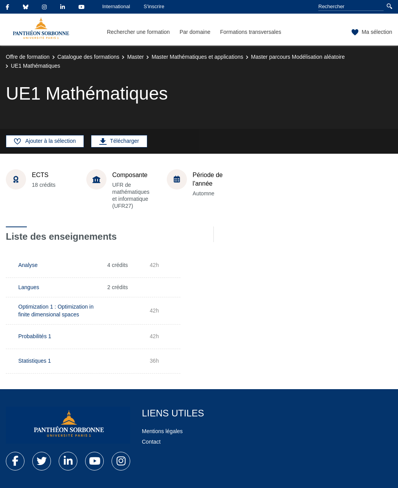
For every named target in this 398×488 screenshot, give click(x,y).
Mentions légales (162, 431)
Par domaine (195, 32)
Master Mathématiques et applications (197, 57)
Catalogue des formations (89, 57)
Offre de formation (28, 57)
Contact (151, 442)
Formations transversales (250, 32)
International (116, 6)
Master (135, 57)
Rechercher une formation (138, 32)
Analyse (28, 265)
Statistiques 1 (34, 361)
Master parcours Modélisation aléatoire (298, 57)
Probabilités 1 (34, 336)
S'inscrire (154, 6)
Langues (28, 287)
